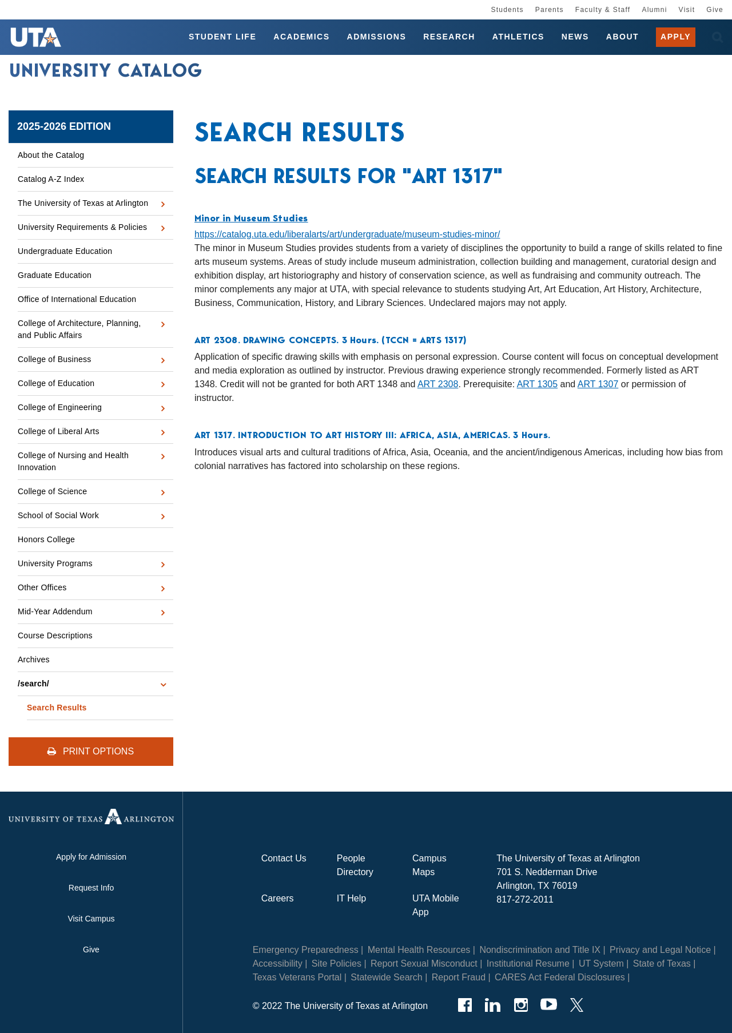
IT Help (351, 898)
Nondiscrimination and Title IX (539, 950)
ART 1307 (598, 384)
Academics (301, 36)
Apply (676, 36)
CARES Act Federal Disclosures (560, 977)
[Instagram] (520, 1005)
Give (714, 10)
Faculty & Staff (603, 10)
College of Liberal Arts (59, 431)
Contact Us (284, 858)
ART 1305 (537, 384)
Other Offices (42, 587)
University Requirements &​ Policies (82, 227)
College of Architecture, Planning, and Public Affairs (79, 329)
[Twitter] (576, 1005)
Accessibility (278, 963)
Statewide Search (386, 977)
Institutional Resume (528, 963)
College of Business (55, 359)
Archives (34, 659)
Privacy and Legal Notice (660, 950)
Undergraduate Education (65, 251)
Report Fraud (459, 977)
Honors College (46, 539)
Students (507, 10)
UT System (601, 963)
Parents (549, 10)
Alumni (654, 10)
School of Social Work (58, 515)
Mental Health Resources (419, 950)
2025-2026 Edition (64, 126)
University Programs (55, 563)
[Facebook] (464, 1005)
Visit (687, 10)
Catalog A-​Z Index (51, 179)
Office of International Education (77, 299)
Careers (277, 898)
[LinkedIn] (492, 1005)
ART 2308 (437, 384)
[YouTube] (548, 1005)
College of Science (52, 491)
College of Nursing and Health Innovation (73, 461)
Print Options (90, 751)
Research (449, 36)
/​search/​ (33, 683)
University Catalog (105, 70)
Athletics (518, 36)
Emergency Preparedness (306, 950)
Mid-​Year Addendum (55, 611)
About (622, 36)
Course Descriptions (55, 635)
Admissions (377, 36)
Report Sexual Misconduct (424, 963)
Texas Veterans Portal (297, 977)
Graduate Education (55, 275)
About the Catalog (51, 155)
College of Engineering (60, 407)
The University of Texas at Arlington (83, 203)
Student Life (222, 36)
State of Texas (662, 963)
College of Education (56, 383)
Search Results (57, 707)
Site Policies (336, 963)
